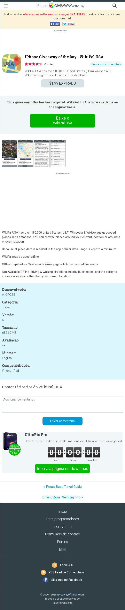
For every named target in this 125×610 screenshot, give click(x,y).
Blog (62, 549)
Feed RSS (66, 565)
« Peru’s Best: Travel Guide (63, 487)
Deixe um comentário (106, 64)
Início (62, 511)
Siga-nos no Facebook (66, 580)
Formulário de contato (62, 534)
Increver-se (62, 526)
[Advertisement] (62, 42)
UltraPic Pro (36, 434)
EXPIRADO (62, 83)
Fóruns (62, 541)
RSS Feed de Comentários (66, 572)
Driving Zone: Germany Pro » (62, 497)
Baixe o (63, 120)
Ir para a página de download (62, 468)
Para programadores (62, 519)
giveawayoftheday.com (71, 594)
